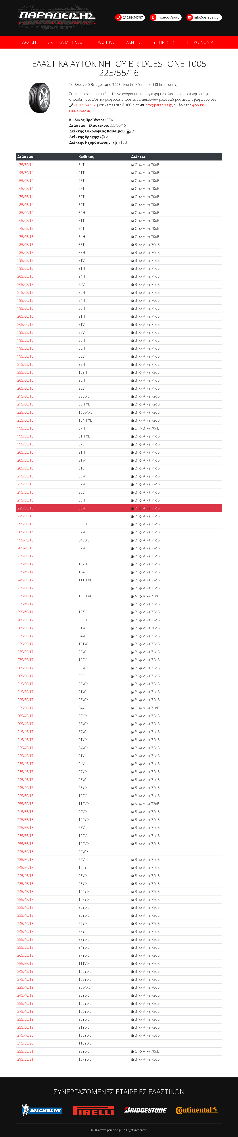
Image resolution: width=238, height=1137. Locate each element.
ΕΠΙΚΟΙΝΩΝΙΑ (200, 42)
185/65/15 (25, 244)
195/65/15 (25, 260)
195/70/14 (25, 172)
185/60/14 (25, 212)
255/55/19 (25, 963)
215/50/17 (25, 683)
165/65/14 (25, 188)
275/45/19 (25, 979)
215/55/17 (25, 636)
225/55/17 (25, 643)
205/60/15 (25, 316)
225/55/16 (25, 508)
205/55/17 (25, 620)
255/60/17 (25, 611)
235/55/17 (25, 651)
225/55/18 (25, 819)
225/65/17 (25, 564)
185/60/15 (25, 300)
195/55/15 (25, 332)
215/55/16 (25, 476)
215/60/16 (25, 396)
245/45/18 (25, 891)
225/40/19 (25, 987)
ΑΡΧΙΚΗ (29, 42)
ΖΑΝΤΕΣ (133, 42)
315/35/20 (25, 1043)
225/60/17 (25, 603)
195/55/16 (25, 428)
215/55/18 (25, 811)
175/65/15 (25, 228)
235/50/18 (25, 859)
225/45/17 (25, 747)
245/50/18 (25, 867)
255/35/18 (25, 947)
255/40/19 (25, 1003)
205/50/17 (25, 668)
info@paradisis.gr (203, 17)
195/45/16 (25, 540)
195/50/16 (25, 524)
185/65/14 (25, 204)
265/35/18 (25, 955)
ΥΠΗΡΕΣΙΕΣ (164, 42)
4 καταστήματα (164, 17)
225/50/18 (25, 851)
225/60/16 (25, 412)
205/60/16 (25, 380)
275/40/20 (25, 1035)
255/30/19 (25, 1027)
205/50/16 (25, 532)
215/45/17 (25, 731)
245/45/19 (25, 971)
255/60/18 (25, 803)
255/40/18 (25, 939)
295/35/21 (25, 1059)
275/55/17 (25, 659)
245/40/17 (25, 787)
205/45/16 (25, 548)
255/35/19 (25, 1019)
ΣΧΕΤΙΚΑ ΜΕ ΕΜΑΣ (65, 42)
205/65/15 (25, 276)
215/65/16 (25, 364)
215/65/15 (25, 292)
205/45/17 (25, 715)
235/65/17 (25, 571)
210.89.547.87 (129, 17)
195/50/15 (25, 348)
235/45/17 (25, 763)
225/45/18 (25, 875)
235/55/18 (25, 835)
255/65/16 (25, 372)
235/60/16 (25, 420)
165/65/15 (25, 220)
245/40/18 (25, 923)
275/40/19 (25, 1011)
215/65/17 (25, 556)
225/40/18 (25, 907)
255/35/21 (25, 1051)
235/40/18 (25, 915)
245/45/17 (25, 779)
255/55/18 (25, 843)
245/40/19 (25, 995)
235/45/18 (25, 883)
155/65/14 (25, 180)
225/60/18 (25, 795)
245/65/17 (25, 580)
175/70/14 (25, 164)
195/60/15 (25, 308)
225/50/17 (25, 699)
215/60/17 (25, 588)
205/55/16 (25, 452)
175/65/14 (25, 196)
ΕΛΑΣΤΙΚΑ (104, 42)
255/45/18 (25, 899)
